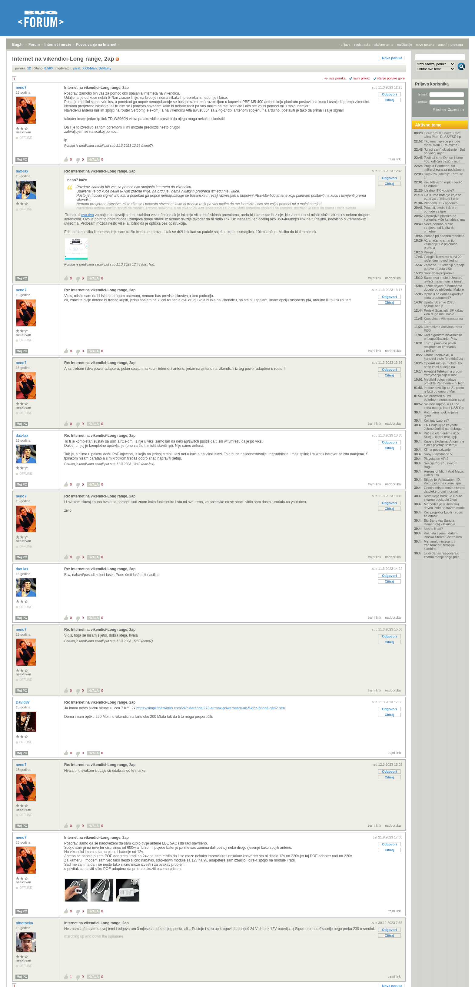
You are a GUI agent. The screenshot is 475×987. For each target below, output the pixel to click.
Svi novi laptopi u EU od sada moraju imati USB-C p (444, 406)
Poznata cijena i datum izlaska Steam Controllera (443, 535)
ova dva (87, 215)
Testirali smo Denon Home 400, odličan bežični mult (443, 159)
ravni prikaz (361, 78)
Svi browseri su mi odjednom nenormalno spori (444, 397)
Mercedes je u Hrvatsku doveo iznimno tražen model (445, 506)
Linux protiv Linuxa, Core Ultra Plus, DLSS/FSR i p (442, 135)
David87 (23, 702)
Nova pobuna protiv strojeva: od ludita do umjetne (439, 227)
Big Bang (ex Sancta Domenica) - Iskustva (439, 522)
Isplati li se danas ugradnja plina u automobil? (443, 295)
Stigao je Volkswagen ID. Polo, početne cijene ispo (442, 481)
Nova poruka (392, 58)
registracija (362, 44)
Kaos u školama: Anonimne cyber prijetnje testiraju (444, 443)
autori (442, 44)
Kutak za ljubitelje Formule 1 (443, 175)
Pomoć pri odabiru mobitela (444, 236)
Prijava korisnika (432, 84)
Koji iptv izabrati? (436, 420)
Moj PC (22, 159)
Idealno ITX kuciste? (439, 190)
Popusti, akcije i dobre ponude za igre (440, 209)
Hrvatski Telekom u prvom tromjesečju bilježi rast (443, 373)
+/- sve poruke (335, 78)
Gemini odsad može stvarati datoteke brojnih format (444, 489)
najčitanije (404, 44)
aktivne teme (383, 44)
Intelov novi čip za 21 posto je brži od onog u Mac (444, 389)
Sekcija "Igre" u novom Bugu (440, 465)
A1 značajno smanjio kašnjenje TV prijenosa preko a (440, 244)
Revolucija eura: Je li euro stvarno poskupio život (443, 497)
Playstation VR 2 (436, 458)
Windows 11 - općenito (440, 203)
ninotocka (25, 923)
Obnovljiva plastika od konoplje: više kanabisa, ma (444, 217)
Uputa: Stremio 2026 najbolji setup (439, 304)
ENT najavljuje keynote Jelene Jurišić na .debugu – (444, 426)
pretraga (456, 44)
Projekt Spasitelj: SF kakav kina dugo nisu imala (443, 312)
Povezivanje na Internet (96, 44)
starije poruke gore (391, 78)
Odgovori (389, 94)
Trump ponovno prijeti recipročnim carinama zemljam (440, 346)
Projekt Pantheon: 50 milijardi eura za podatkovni (444, 167)
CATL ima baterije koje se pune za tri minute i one (443, 196)
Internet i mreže (58, 44)
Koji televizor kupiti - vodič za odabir (443, 184)
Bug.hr (18, 44)
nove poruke (425, 44)
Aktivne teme (428, 124)
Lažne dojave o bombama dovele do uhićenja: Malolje (444, 287)
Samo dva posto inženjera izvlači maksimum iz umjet (443, 279)
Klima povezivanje (437, 449)
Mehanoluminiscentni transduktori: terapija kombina (439, 545)
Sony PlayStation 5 (438, 454)
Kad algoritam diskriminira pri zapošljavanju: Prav (443, 336)
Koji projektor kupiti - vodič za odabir (443, 514)
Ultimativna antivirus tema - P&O (444, 328)
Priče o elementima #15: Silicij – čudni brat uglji (442, 435)
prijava (345, 44)
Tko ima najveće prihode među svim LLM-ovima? (442, 143)
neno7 (22, 87)
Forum (34, 44)
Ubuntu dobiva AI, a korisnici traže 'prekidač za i (444, 356)
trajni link (394, 159)
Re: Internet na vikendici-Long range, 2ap (99, 171)
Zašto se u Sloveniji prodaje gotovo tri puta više (444, 266)
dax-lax (22, 171)
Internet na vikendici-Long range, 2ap (96, 87)
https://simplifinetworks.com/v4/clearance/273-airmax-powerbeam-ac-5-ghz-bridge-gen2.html (211, 708)
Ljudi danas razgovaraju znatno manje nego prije (441, 555)
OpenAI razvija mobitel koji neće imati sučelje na (443, 365)
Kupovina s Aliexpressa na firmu (443, 320)
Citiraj (389, 100)
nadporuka (393, 278)
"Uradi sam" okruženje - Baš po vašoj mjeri (444, 151)
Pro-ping (430, 252)
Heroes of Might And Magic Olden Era (444, 473)
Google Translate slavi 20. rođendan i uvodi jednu (443, 258)
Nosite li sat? (433, 528)
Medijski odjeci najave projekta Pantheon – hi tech (444, 381)
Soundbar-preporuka (439, 273)
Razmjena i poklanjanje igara (441, 414)
